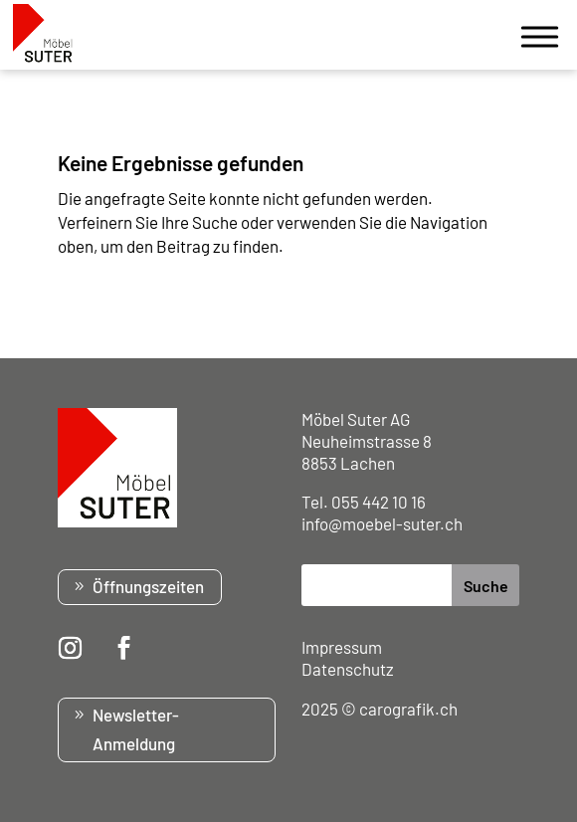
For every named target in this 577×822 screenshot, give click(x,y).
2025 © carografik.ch (379, 709)
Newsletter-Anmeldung (136, 729)
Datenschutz (347, 669)
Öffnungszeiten (148, 586)
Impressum (341, 647)
